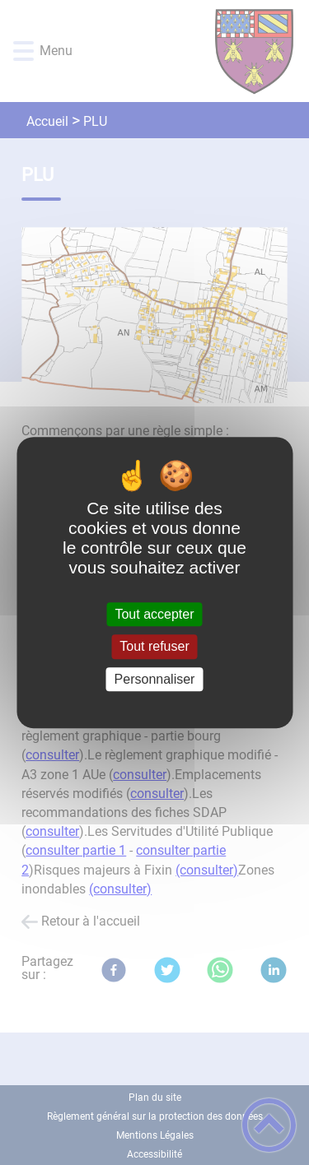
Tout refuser (154, 647)
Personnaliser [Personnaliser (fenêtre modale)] (155, 679)
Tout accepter (154, 614)
